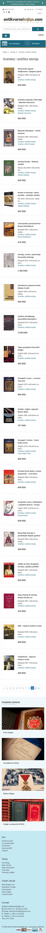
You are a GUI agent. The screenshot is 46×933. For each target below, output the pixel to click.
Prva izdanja (8, 732)
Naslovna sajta (7, 841)
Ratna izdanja (8, 794)
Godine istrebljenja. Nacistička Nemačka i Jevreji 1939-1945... (27, 319)
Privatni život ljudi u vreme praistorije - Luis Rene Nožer (29, 473)
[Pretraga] (38, 29)
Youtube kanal (7, 894)
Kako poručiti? (7, 848)
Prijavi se (30, 9)
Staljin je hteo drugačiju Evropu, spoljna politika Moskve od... (28, 566)
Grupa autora (23, 515)
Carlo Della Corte (24, 453)
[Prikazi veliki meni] (27, 43)
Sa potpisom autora (11, 763)
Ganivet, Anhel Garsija (26, 144)
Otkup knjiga (6, 892)
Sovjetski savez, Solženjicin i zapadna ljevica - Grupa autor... (30, 504)
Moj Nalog (5, 863)
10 (35, 688)
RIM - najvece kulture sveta (30, 626)
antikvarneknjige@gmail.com (20, 911)
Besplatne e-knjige (9, 887)
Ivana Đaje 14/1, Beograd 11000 (15, 909)
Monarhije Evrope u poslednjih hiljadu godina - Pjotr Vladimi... (29, 535)
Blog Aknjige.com (8, 885)
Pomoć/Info (6, 846)
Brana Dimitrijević (24, 237)
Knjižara (5, 851)
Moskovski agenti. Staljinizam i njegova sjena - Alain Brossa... (29, 71)
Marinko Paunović (24, 113)
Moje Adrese (6, 865)
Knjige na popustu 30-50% (13, 824)
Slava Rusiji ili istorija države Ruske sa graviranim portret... (27, 597)
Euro (40, 13)
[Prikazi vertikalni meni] (4, 43)
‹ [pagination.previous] (4, 688)
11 (39, 688)
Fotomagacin (7, 889)
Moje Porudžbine (8, 868)
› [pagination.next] (41, 688)
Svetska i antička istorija (27, 80)
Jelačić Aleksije (23, 175)
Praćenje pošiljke (8, 872)
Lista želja (5, 870)
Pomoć (40, 9)
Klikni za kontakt (18, 914)
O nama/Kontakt (8, 843)
